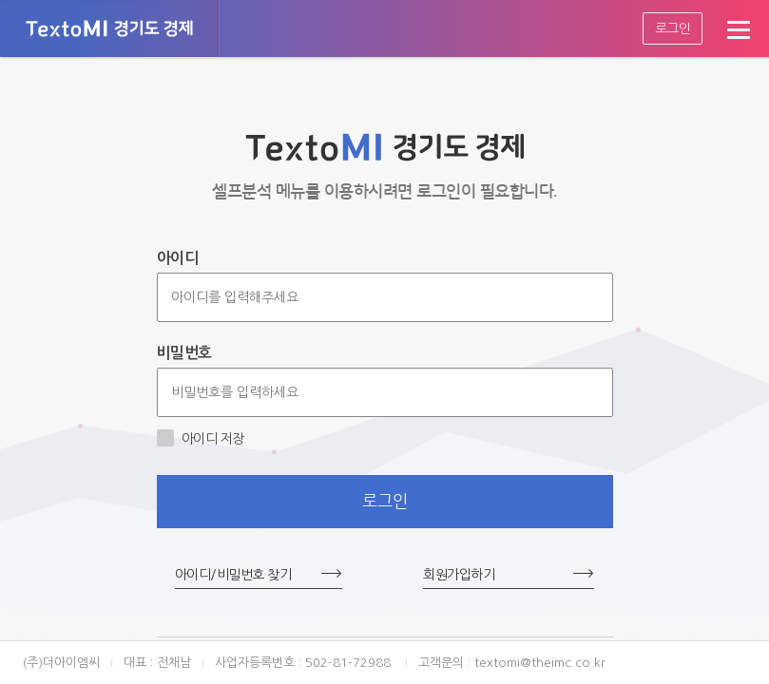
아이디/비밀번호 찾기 (233, 574)
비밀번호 (184, 353)
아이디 (178, 258)
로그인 (673, 28)
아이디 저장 (200, 437)
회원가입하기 (458, 574)
